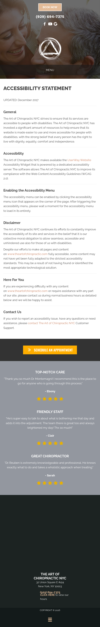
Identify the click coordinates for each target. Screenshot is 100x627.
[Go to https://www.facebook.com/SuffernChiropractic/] (44, 24)
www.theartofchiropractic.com (27, 254)
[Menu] (50, 619)
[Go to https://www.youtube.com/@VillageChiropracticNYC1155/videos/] (50, 24)
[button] (50, 350)
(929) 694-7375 (50, 17)
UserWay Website (79, 160)
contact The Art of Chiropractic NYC (51, 323)
